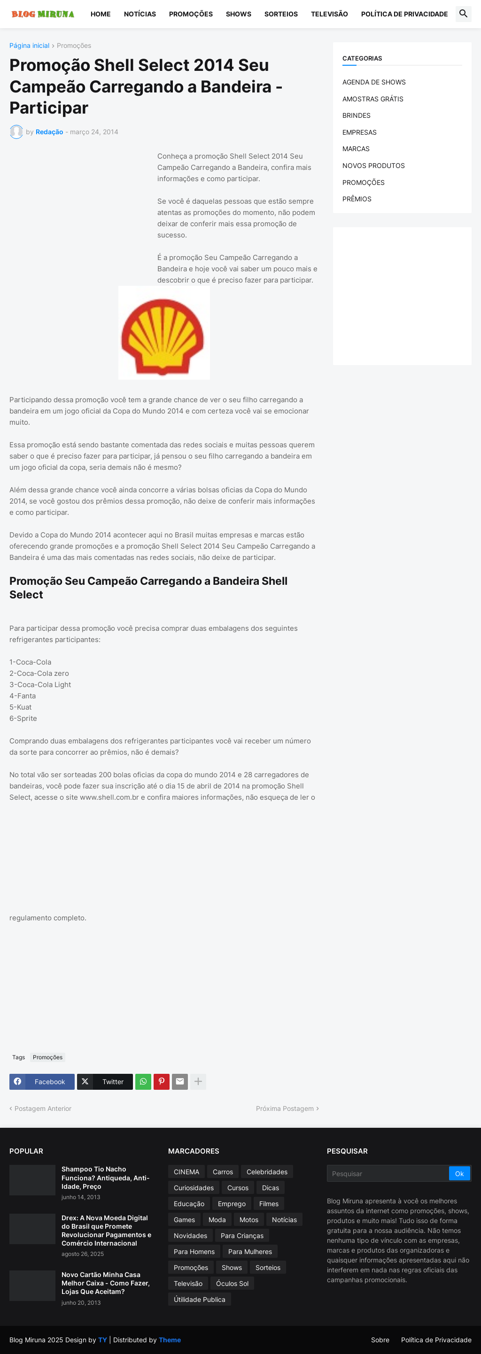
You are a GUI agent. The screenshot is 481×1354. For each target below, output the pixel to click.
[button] (464, 14)
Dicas (270, 1188)
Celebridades (267, 1172)
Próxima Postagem (285, 1108)
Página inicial (29, 45)
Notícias (140, 14)
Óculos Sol (232, 1283)
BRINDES (356, 115)
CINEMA (186, 1172)
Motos (249, 1220)
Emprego (232, 1204)
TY (102, 1340)
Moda (217, 1220)
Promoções (191, 14)
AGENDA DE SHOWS (374, 82)
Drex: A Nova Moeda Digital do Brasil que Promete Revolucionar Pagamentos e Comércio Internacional (106, 1230)
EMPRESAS (359, 132)
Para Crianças (242, 1235)
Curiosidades (194, 1188)
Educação (189, 1204)
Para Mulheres (250, 1251)
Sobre (380, 1340)
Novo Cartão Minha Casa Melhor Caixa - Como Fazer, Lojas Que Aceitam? (106, 1282)
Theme (170, 1340)
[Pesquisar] (388, 1173)
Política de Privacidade (404, 14)
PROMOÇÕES (363, 182)
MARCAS (356, 149)
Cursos (237, 1188)
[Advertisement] (79, 209)
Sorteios (281, 14)
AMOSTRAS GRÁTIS (372, 99)
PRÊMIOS (357, 199)
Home (101, 14)
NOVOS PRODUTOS (373, 165)
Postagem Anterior (43, 1108)
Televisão (329, 14)
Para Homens (194, 1251)
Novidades (190, 1235)
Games (184, 1220)
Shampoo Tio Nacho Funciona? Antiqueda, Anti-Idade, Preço (106, 1177)
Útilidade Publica (199, 1299)
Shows (238, 14)
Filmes (269, 1204)
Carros (223, 1172)
